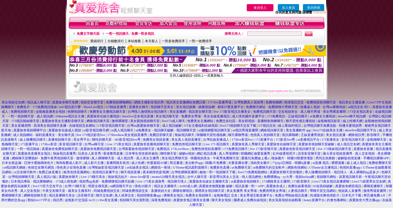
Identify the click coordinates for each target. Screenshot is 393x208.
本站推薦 (134, 41)
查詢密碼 (313, 8)
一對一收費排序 (200, 41)
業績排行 (96, 41)
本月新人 (151, 41)
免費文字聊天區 (88, 34)
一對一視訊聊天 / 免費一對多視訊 (130, 34)
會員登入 (260, 8)
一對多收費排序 (173, 41)
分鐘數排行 (116, 41)
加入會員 (288, 8)
